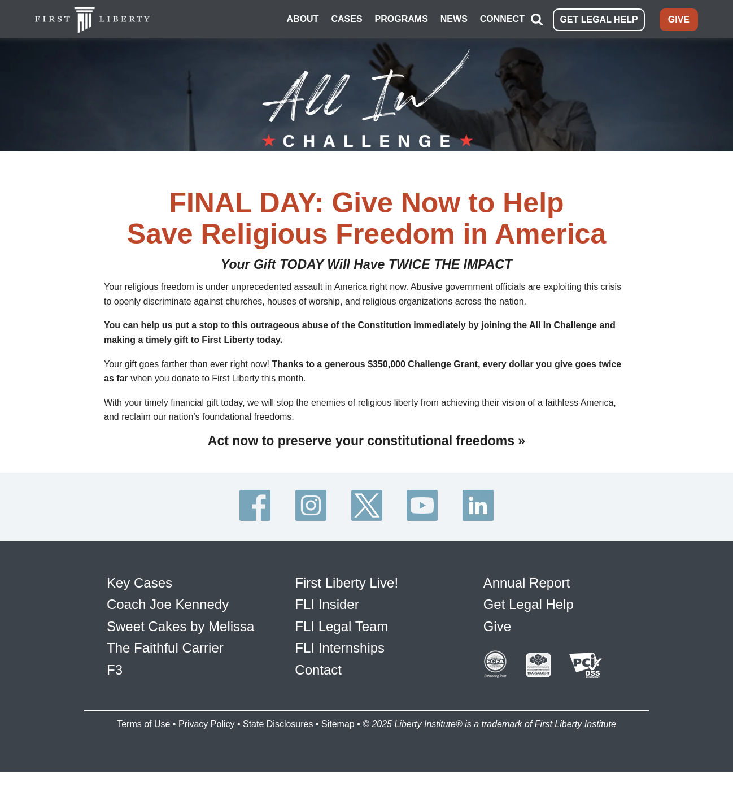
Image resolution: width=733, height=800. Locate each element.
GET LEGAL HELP (599, 19)
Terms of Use (143, 724)
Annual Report (526, 582)
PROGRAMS (401, 19)
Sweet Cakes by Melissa (180, 626)
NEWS (454, 19)
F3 (115, 669)
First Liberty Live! (346, 582)
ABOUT (303, 19)
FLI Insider (327, 604)
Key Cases (139, 582)
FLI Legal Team (341, 626)
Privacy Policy (206, 724)
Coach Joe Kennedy (168, 604)
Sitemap (338, 724)
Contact (318, 669)
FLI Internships (340, 647)
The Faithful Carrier (165, 647)
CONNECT (502, 19)
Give (497, 626)
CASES (346, 19)
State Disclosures (278, 724)
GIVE (679, 19)
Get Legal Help (528, 604)
